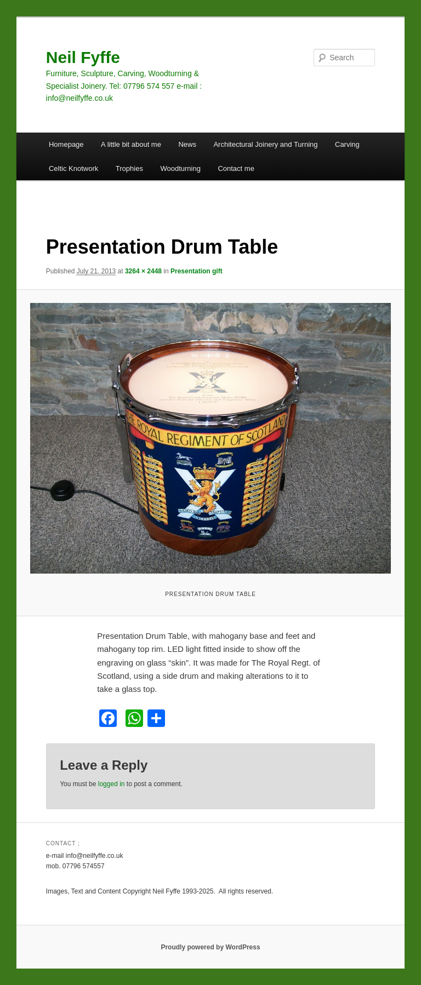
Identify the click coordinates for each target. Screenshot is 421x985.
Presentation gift (196, 271)
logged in (111, 784)
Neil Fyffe (83, 57)
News (187, 144)
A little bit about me (131, 144)
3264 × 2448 (143, 271)
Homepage (66, 144)
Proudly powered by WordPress (210, 947)
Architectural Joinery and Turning (265, 144)
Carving (347, 144)
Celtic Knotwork (73, 168)
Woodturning (180, 168)
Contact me (236, 168)
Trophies (129, 168)
